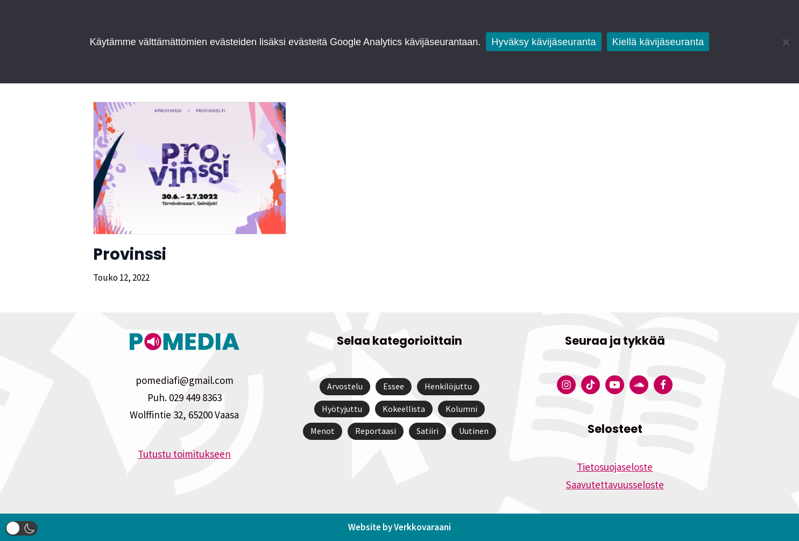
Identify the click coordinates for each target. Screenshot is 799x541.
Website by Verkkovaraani (399, 527)
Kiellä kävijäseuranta (658, 42)
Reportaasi (375, 430)
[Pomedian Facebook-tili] (663, 384)
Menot (322, 430)
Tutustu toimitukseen (184, 453)
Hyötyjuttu (342, 408)
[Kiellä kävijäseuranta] (785, 42)
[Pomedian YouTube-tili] (614, 384)
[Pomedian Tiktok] (590, 384)
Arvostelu (345, 386)
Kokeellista (404, 408)
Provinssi (129, 254)
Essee (393, 386)
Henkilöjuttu (448, 386)
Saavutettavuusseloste (615, 484)
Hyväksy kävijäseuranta (543, 42)
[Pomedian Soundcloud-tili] (639, 384)
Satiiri (427, 430)
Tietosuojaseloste (615, 466)
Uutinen (474, 430)
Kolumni (461, 408)
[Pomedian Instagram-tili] (566, 384)
